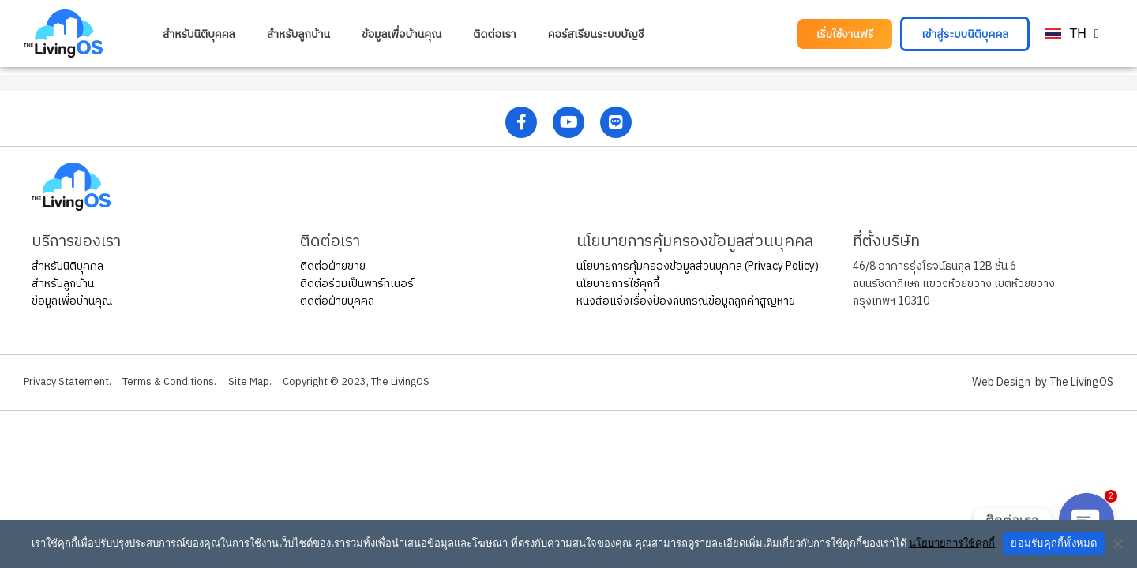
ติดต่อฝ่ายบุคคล (337, 301)
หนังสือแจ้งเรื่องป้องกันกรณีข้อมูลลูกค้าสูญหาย (685, 301)
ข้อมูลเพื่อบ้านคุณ (401, 34)
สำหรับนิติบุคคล (199, 34)
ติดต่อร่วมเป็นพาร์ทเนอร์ (357, 284)
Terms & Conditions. (182, 382)
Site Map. (270, 382)
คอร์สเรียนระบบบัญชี (596, 34)
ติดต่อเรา (494, 34)
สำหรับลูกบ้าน (298, 34)
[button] (844, 34)
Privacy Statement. (71, 382)
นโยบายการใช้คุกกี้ (617, 284)
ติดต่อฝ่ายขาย (333, 266)
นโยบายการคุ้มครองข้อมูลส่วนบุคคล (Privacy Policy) (697, 266)
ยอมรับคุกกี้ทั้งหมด (1054, 543)
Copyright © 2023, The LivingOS (387, 382)
